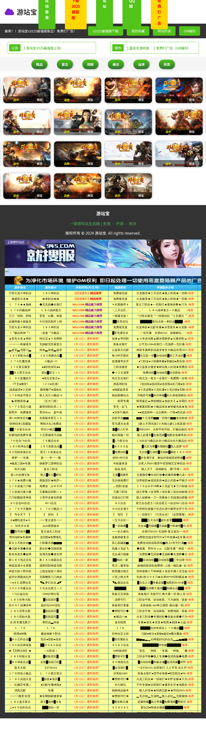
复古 (65, 64)
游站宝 (27, 12)
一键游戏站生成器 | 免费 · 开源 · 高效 (103, 223)
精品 (39, 64)
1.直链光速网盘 (138, 48)
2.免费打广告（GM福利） (172, 48)
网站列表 (164, 31)
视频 (90, 64)
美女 (116, 64)
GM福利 (189, 31)
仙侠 (141, 64)
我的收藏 (138, 31)
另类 (167, 64)
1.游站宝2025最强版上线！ (43, 48)
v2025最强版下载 (105, 31)
